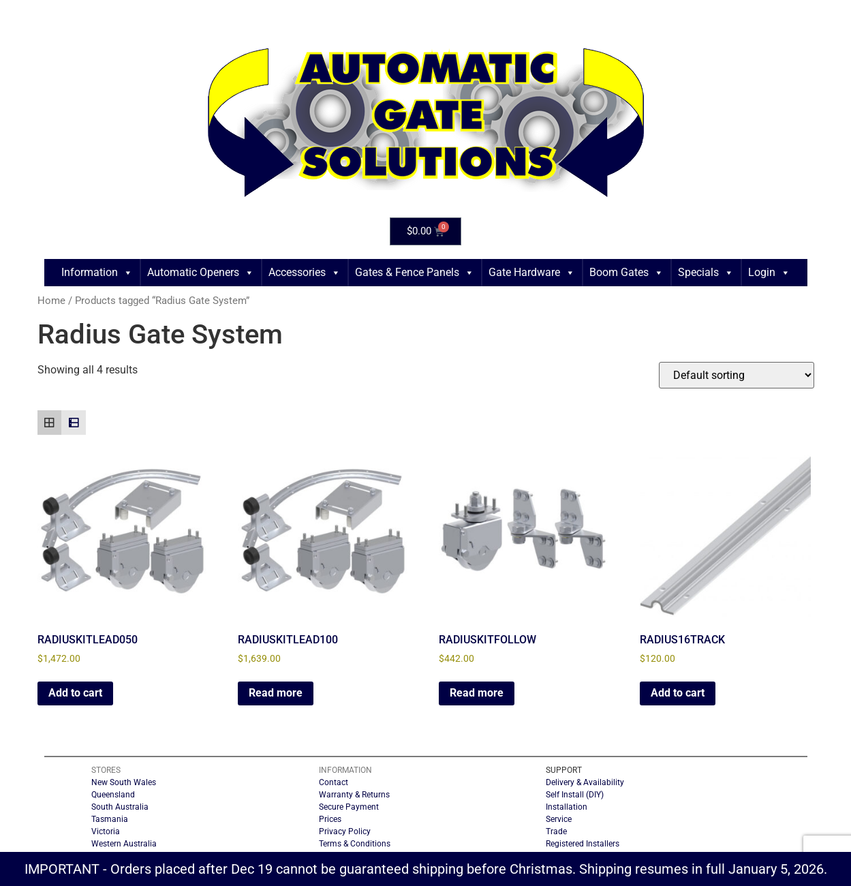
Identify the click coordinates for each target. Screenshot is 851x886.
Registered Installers (582, 844)
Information (97, 272)
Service (559, 819)
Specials (706, 272)
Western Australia (124, 844)
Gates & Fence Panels (414, 272)
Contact (333, 782)
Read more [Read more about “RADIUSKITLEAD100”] (276, 692)
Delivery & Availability (585, 782)
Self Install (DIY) (575, 794)
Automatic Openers (200, 272)
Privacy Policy (345, 831)
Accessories (304, 272)
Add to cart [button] (75, 692)
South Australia (120, 807)
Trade (556, 831)
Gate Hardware (532, 272)
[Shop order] (736, 375)
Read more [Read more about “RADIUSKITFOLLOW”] (477, 692)
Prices (330, 819)
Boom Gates (626, 272)
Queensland (113, 794)
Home (51, 300)
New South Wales (123, 782)
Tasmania (109, 819)
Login (769, 272)
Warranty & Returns (354, 794)
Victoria (105, 831)
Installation (566, 807)
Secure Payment (349, 807)
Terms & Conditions (354, 844)
